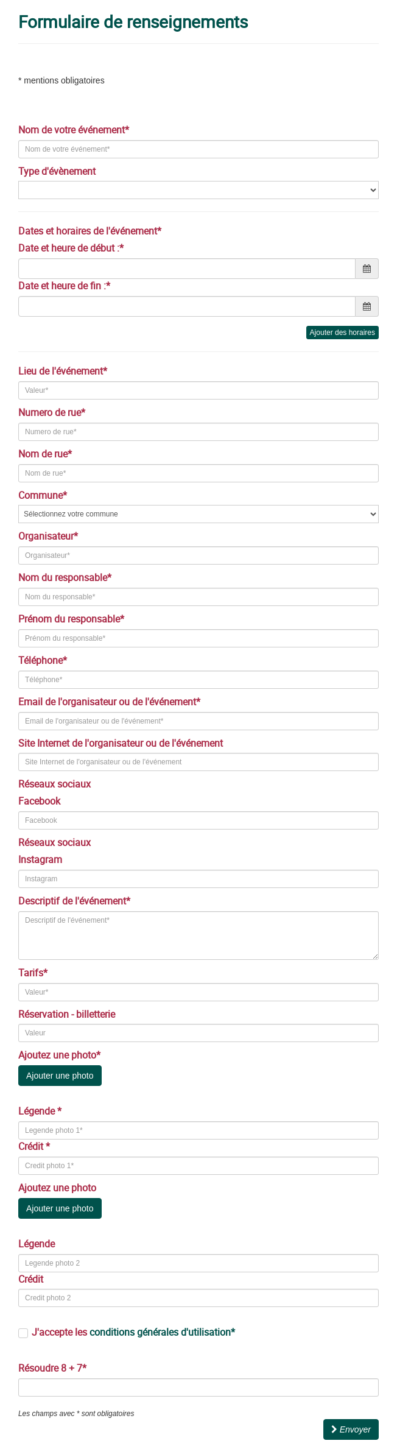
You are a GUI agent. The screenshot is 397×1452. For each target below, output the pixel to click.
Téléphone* (43, 660)
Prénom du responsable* (72, 619)
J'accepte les (133, 1332)
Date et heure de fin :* (64, 285)
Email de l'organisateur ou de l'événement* (110, 701)
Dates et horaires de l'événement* (91, 231)
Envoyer (351, 1429)
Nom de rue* (46, 453)
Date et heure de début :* (71, 248)
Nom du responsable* (66, 577)
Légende (36, 1243)
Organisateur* (49, 536)
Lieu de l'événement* (64, 371)
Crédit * (34, 1146)
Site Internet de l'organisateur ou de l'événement (121, 743)
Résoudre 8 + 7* (52, 1368)
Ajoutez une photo (58, 1187)
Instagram (40, 859)
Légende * (39, 1111)
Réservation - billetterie (68, 1014)
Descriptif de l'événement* (75, 901)
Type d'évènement (58, 171)
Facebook (39, 801)
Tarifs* (34, 972)
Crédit (30, 1279)
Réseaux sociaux (55, 784)
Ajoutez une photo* (60, 1055)
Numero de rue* (53, 412)
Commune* (43, 495)
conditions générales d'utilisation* (162, 1332)
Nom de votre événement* (75, 129)
